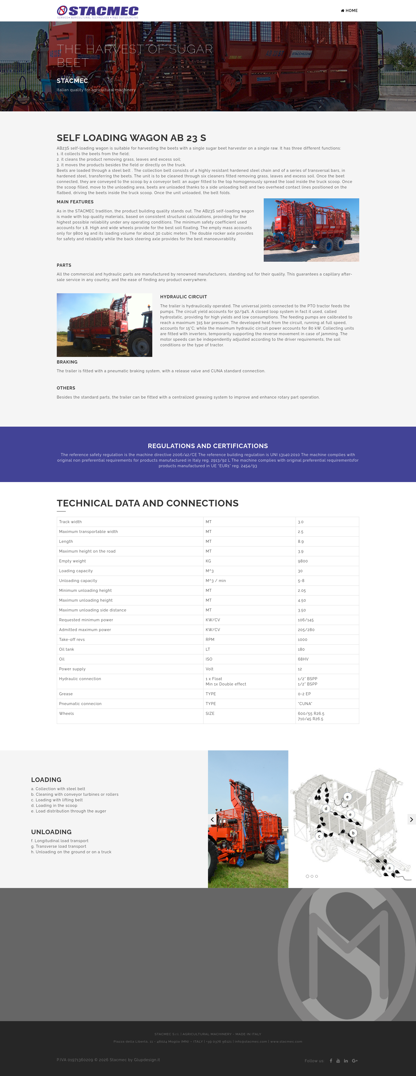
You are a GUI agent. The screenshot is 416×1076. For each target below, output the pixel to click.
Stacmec (118, 1060)
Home (349, 10)
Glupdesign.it (147, 1060)
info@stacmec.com (251, 1041)
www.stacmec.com (286, 1041)
